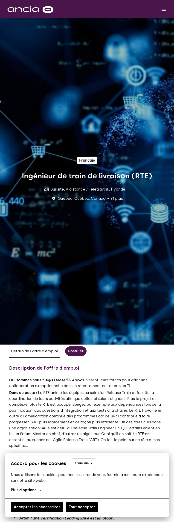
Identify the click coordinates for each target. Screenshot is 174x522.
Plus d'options (26, 490)
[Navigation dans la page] (163, 9)
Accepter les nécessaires (37, 507)
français (87, 160)
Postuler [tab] (76, 351)
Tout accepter (82, 507)
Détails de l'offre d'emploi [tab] (34, 351)
